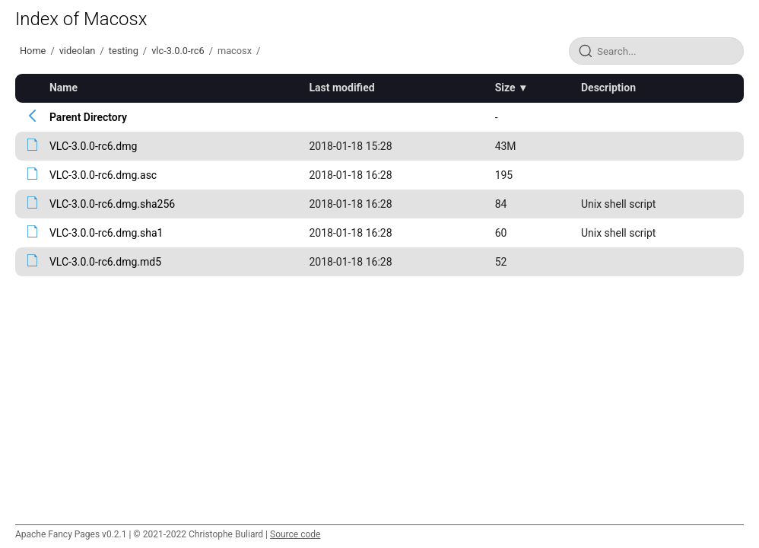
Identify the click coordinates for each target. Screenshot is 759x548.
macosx (235, 50)
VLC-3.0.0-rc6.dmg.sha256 (112, 204)
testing (123, 50)
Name (63, 87)
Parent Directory (88, 117)
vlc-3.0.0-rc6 (178, 50)
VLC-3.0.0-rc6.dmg (93, 146)
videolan (77, 50)
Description (608, 87)
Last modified (342, 87)
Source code (295, 534)
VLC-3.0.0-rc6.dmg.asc (103, 175)
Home (33, 50)
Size (505, 87)
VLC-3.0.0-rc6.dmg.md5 (105, 262)
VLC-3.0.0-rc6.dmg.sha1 (106, 233)
